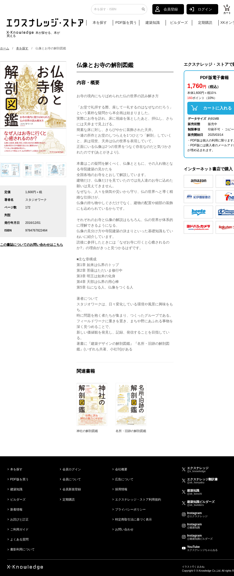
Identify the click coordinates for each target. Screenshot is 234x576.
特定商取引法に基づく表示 (133, 519)
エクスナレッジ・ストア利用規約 (138, 499)
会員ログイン (72, 469)
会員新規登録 (72, 489)
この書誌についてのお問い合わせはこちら (31, 245)
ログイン (205, 11)
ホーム (4, 48)
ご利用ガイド (19, 529)
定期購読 (205, 25)
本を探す (102, 25)
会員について (72, 479)
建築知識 (152, 25)
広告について (124, 479)
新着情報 (16, 509)
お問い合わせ (124, 529)
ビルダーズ (179, 25)
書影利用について (22, 549)
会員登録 (171, 11)
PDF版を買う (126, 25)
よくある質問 (19, 539)
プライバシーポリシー (130, 509)
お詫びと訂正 (19, 519)
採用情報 (121, 489)
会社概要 (121, 469)
